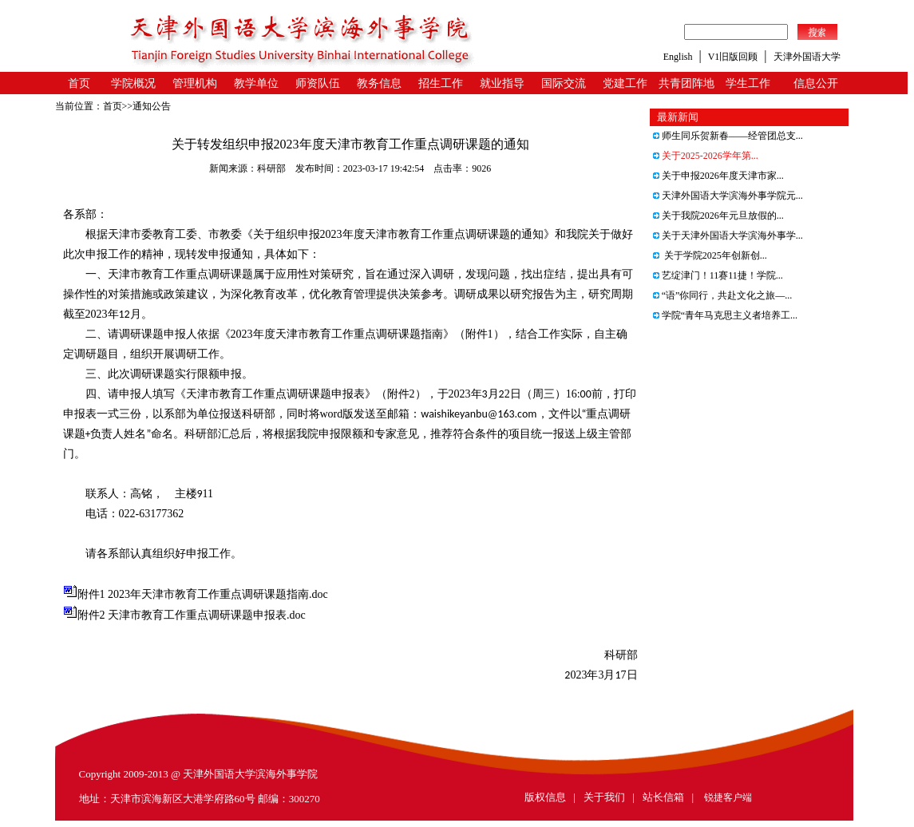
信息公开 (815, 83)
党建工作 (625, 83)
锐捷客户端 (728, 797)
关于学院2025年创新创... (710, 255)
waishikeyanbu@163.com (478, 414)
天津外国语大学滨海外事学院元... (728, 195)
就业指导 (502, 83)
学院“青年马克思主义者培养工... (725, 315)
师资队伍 (317, 83)
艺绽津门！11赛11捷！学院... (718, 275)
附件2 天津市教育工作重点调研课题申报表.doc (191, 615)
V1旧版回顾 (733, 56)
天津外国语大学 (807, 56)
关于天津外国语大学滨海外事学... (728, 235)
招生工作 (440, 83)
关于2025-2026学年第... (705, 155)
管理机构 (194, 83)
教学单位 (256, 83)
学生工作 (748, 83)
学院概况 (133, 83)
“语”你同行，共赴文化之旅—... (723, 295)
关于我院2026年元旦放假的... (718, 215)
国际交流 (563, 83)
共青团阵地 (686, 83)
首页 (79, 83)
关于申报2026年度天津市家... (718, 175)
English (678, 56)
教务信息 (379, 83)
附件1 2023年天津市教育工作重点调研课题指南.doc (202, 594)
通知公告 (152, 106)
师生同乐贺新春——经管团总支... (728, 135)
